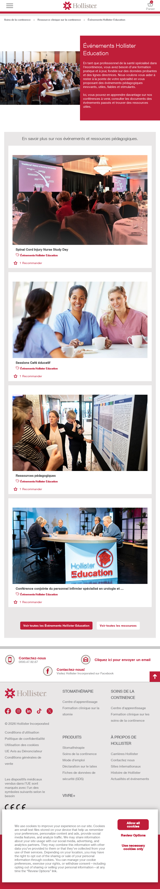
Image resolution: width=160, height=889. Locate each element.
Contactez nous (123, 760)
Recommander (28, 263)
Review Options (133, 835)
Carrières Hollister (124, 754)
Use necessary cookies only (133, 847)
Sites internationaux (126, 766)
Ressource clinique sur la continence (59, 19)
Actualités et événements (130, 779)
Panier (150, 5)
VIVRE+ (68, 795)
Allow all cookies (133, 824)
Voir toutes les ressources (118, 625)
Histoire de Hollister (125, 772)
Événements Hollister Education (106, 19)
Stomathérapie (73, 747)
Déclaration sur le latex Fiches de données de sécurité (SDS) (79, 772)
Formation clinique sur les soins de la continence (130, 717)
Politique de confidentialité (25, 738)
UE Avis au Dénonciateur (23, 751)
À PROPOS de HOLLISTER (123, 740)
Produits (71, 737)
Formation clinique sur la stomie (80, 711)
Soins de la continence (17, 19)
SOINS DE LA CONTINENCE (123, 694)
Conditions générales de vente (23, 760)
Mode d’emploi (73, 760)
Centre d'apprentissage (80, 702)
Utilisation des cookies (22, 745)
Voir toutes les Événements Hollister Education (56, 625)
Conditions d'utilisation (22, 732)
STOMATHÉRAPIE (77, 691)
